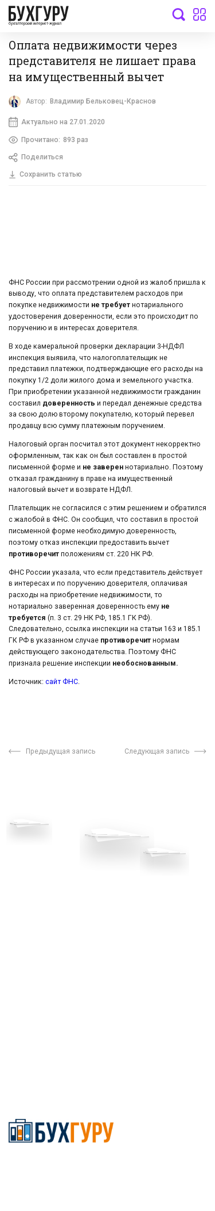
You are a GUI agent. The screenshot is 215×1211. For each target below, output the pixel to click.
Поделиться (36, 157)
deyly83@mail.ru (50, 1049)
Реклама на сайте (42, 936)
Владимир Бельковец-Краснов (103, 101)
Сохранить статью (45, 174)
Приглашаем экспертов (53, 868)
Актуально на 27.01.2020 (57, 122)
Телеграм (27, 885)
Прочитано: (48, 139)
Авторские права (41, 953)
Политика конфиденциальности (61, 1169)
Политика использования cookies (156, 914)
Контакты (27, 902)
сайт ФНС (61, 682)
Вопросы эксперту (43, 850)
